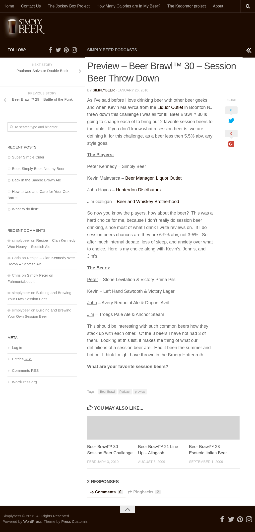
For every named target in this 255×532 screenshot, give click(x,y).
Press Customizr (74, 521)
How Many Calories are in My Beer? (128, 6)
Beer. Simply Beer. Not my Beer (38, 168)
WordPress (32, 521)
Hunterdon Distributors (138, 189)
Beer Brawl (107, 391)
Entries (22, 359)
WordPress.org (24, 382)
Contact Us (31, 6)
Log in (17, 347)
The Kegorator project (186, 6)
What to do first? (25, 209)
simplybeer (104, 90)
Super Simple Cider (28, 157)
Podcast (125, 391)
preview (140, 391)
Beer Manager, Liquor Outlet (153, 178)
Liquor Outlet (170, 107)
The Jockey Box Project (69, 6)
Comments (106, 492)
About (218, 6)
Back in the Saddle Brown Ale (36, 180)
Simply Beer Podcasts (112, 50)
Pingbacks (144, 492)
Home (8, 6)
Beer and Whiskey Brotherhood (148, 201)
